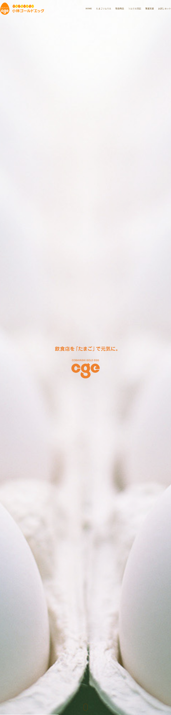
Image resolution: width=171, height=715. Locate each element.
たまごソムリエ (103, 8)
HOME (89, 8)
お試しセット (164, 8)
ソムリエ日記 (134, 8)
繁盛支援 (149, 8)
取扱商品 (119, 8)
